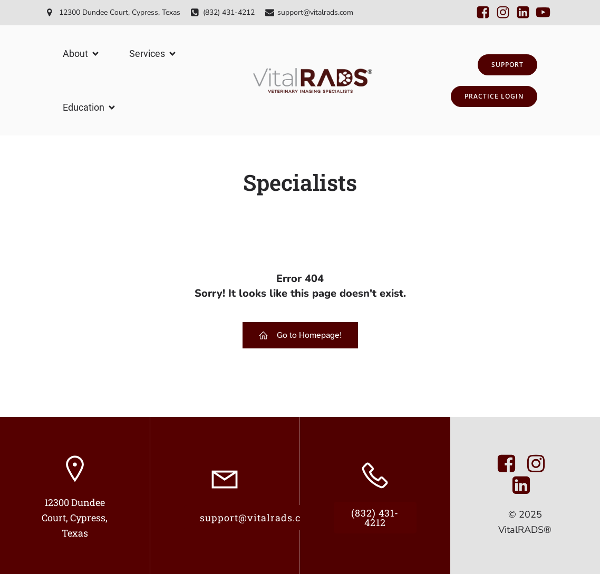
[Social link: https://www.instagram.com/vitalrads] (540, 464)
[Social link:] (483, 13)
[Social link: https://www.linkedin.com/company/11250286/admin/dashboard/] (525, 486)
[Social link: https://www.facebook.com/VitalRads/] (510, 464)
